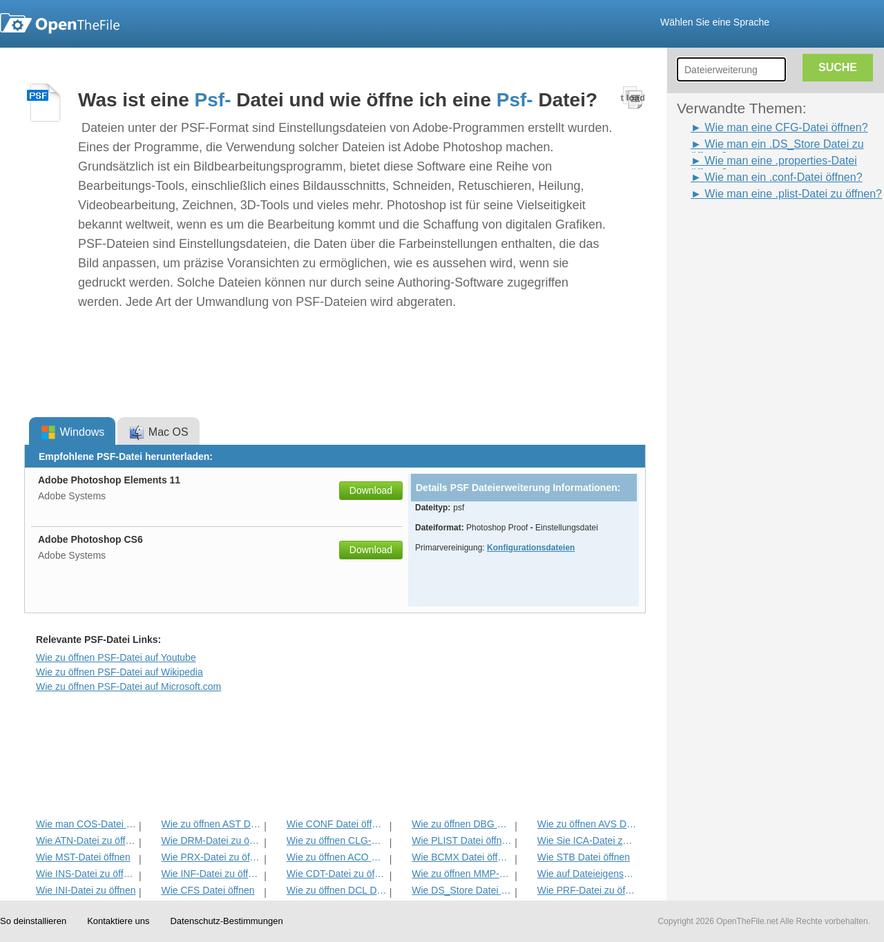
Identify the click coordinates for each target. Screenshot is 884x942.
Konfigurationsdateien (531, 547)
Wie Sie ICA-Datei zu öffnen (587, 840)
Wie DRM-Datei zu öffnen (211, 840)
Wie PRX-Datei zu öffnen (211, 857)
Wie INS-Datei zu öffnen (86, 873)
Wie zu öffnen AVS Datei (587, 823)
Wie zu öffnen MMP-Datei (462, 873)
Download (370, 490)
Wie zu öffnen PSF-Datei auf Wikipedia (119, 671)
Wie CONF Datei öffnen (337, 823)
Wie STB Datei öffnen (583, 857)
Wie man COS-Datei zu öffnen (86, 823)
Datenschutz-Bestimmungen (226, 921)
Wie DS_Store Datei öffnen (462, 890)
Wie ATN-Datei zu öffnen (86, 840)
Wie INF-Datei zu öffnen (211, 873)
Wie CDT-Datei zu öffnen (337, 873)
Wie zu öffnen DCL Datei (337, 890)
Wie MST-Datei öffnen (83, 857)
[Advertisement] (732, 409)
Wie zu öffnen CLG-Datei (337, 840)
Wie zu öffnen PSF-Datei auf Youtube (116, 657)
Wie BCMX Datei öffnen (462, 857)
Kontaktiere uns (118, 921)
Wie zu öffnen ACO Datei (337, 857)
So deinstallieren (33, 921)
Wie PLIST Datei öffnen (462, 840)
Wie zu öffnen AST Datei (211, 823)
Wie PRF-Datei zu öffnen (587, 890)
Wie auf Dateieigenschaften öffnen (587, 873)
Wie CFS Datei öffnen (207, 890)
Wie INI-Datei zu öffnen (85, 890)
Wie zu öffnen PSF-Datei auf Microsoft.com (128, 686)
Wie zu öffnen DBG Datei (462, 823)
